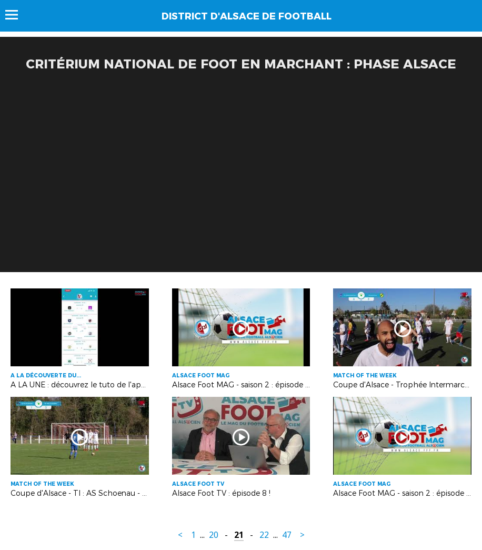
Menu (16, 14)
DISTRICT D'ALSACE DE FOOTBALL (247, 16)
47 (287, 535)
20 (213, 535)
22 (264, 535)
